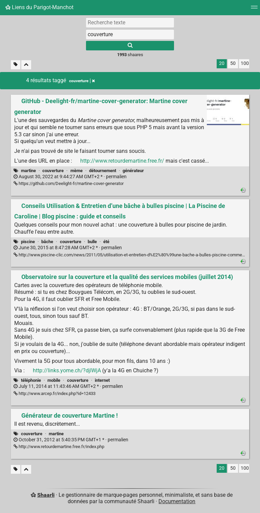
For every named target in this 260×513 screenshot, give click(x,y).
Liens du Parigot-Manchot (39, 7)
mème (76, 170)
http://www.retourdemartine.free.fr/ (122, 161)
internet (102, 380)
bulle (92, 241)
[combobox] (130, 34)
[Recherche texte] (130, 22)
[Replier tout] (26, 64)
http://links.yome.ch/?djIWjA (67, 370)
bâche (47, 241)
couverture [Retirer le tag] (82, 80)
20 (221, 63)
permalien (70, 177)
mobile (53, 380)
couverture (53, 170)
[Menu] (254, 9)
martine (28, 170)
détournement (102, 170)
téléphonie (31, 380)
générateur (133, 170)
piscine (28, 241)
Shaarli (46, 495)
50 (233, 63)
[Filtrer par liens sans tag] (15, 64)
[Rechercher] (130, 45)
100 (245, 63)
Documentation (176, 501)
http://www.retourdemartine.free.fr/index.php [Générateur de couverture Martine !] (59, 446)
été (106, 241)
